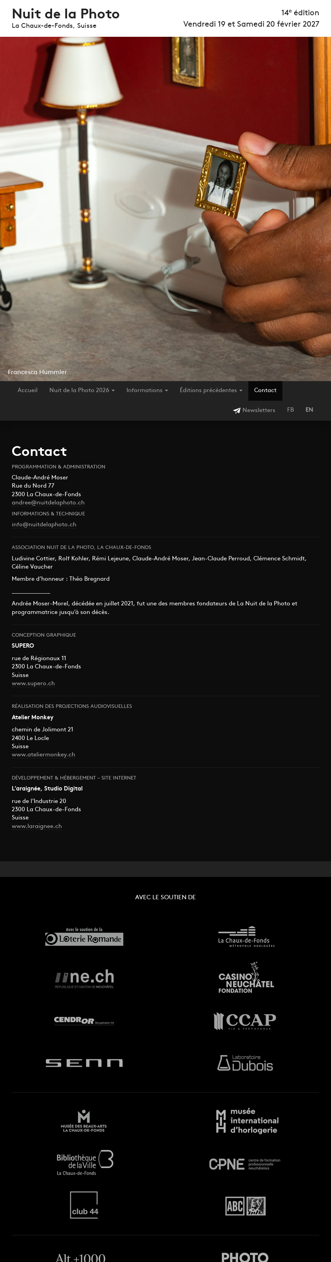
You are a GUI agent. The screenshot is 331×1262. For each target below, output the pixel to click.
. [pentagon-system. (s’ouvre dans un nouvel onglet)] (68, 755)
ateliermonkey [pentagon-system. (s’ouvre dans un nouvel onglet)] (47, 755)
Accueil (28, 391)
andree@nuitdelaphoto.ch (48, 503)
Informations (147, 391)
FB (290, 410)
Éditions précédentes (211, 391)
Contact (265, 391)
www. (19, 755)
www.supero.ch (33, 684)
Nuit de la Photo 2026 (82, 391)
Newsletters (254, 411)
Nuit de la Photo (66, 15)
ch (72, 755)
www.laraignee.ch (37, 827)
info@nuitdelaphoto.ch (44, 525)
